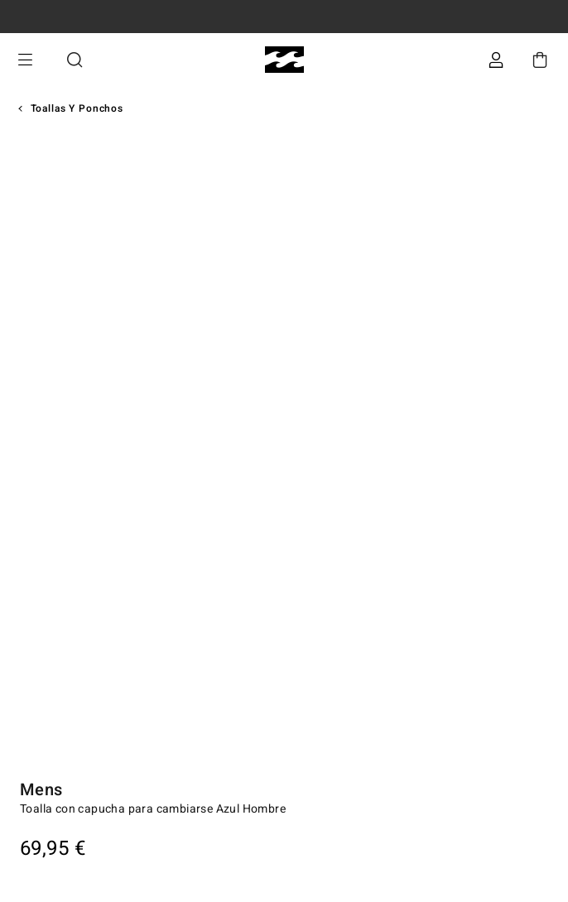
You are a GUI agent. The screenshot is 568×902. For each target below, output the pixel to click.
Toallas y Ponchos (77, 108)
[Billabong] (284, 60)
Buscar (74, 60)
